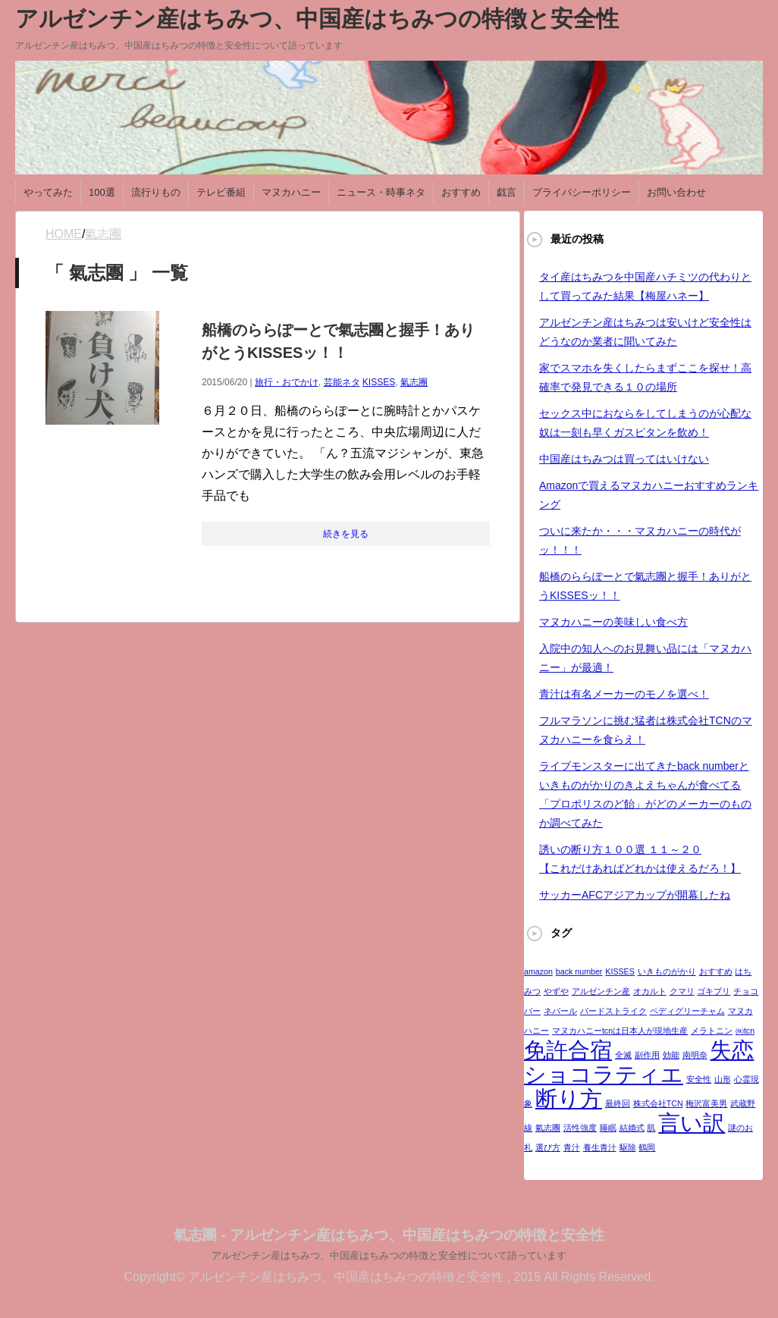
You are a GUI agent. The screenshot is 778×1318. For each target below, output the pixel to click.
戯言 (506, 192)
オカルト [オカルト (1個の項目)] (650, 991)
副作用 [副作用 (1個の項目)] (647, 1054)
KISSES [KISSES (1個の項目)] (620, 971)
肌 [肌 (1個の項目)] (651, 1127)
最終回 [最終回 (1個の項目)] (617, 1103)
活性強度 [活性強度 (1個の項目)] (580, 1127)
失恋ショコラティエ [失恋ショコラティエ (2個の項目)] (639, 1062)
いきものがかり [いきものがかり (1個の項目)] (667, 971)
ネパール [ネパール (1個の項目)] (560, 1010)
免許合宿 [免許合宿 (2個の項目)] (568, 1049)
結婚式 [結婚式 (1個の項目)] (632, 1127)
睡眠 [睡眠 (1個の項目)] (608, 1127)
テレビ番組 (221, 192)
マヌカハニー (291, 192)
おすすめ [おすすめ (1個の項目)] (716, 971)
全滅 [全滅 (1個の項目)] (623, 1054)
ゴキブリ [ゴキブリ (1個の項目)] (713, 991)
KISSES (378, 382)
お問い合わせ (676, 192)
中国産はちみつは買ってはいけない (624, 459)
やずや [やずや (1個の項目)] (556, 991)
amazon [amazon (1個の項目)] (538, 971)
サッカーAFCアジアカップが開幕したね (634, 895)
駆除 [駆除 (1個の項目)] (628, 1147)
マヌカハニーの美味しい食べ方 (613, 622)
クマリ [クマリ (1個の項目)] (682, 991)
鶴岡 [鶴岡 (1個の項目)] (646, 1147)
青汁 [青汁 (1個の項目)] (571, 1147)
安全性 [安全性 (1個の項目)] (698, 1079)
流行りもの (155, 192)
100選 (102, 192)
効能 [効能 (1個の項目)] (671, 1054)
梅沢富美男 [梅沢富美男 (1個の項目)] (706, 1103)
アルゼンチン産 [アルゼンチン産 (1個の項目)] (601, 991)
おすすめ (461, 192)
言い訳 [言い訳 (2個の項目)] (691, 1122)
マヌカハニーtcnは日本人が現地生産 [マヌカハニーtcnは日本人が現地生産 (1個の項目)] (620, 1030)
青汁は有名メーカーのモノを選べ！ (624, 694)
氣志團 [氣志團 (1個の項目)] (547, 1127)
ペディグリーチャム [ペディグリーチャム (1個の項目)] (687, 1010)
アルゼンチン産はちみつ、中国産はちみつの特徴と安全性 (317, 18)
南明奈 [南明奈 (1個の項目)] (694, 1054)
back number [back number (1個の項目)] (579, 971)
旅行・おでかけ (286, 382)
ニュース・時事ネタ (381, 192)
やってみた (48, 192)
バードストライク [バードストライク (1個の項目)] (613, 1010)
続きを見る (346, 534)
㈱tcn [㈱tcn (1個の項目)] (745, 1030)
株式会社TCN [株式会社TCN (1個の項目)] (658, 1103)
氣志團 (414, 382)
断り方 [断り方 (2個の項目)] (568, 1098)
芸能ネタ (342, 382)
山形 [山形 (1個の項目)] (722, 1079)
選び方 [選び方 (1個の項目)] (547, 1147)
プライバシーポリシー (581, 192)
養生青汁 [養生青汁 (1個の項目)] (599, 1147)
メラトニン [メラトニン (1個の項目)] (712, 1030)
